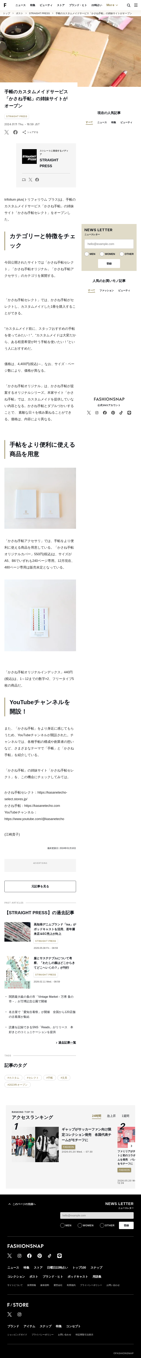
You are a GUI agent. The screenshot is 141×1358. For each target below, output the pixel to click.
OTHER (129, 254)
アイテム (29, 1326)
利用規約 (71, 1285)
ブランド (13, 1326)
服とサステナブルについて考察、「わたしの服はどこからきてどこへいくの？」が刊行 (54, 963)
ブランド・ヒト (46, 5)
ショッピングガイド (17, 1334)
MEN (92, 254)
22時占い (65, 5)
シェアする (30, 132)
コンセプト (73, 1326)
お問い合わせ (113, 1285)
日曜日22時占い (57, 1267)
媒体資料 (44, 1285)
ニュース (102, 122)
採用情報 (31, 1285)
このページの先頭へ (21, 1204)
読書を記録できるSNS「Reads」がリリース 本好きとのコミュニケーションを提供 (41, 1030)
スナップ (96, 5)
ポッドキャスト (78, 1276)
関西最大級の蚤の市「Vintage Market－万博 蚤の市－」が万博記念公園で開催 (41, 999)
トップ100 (81, 5)
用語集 (97, 1276)
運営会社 (58, 1285)
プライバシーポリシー (91, 1285)
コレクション (113, 5)
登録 (109, 263)
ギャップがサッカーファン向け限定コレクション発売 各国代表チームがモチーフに (86, 1135)
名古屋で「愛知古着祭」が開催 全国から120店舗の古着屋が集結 (42, 1014)
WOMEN (110, 254)
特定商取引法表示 (84, 1334)
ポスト (19, 13)
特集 (113, 122)
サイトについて (15, 1285)
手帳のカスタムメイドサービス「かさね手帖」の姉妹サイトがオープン (94, 13)
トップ (6, 13)
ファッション (107, 290)
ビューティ (14, 5)
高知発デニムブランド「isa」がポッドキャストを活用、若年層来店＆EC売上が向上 (55, 929)
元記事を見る (40, 886)
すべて (89, 122)
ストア (29, 5)
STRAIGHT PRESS (39, 13)
